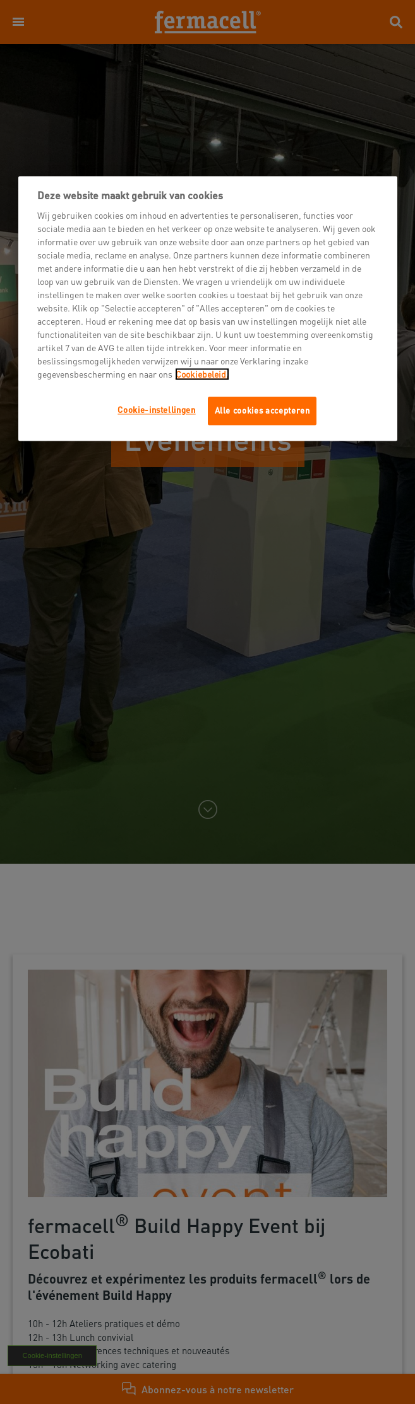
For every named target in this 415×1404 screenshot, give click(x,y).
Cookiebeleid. (202, 374)
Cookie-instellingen (156, 410)
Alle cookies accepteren (262, 410)
